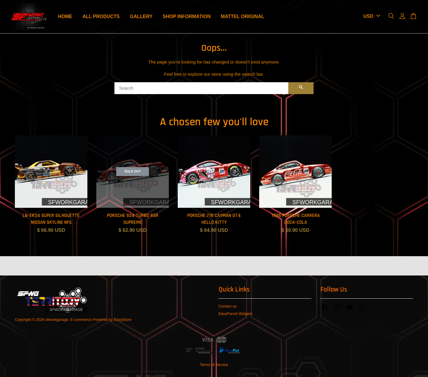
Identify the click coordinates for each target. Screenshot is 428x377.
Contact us (227, 306)
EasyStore (122, 319)
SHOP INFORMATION (186, 16)
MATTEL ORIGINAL (242, 16)
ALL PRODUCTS (100, 16)
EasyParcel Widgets (235, 313)
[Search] (201, 88)
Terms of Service (214, 364)
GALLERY (141, 16)
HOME (65, 16)
